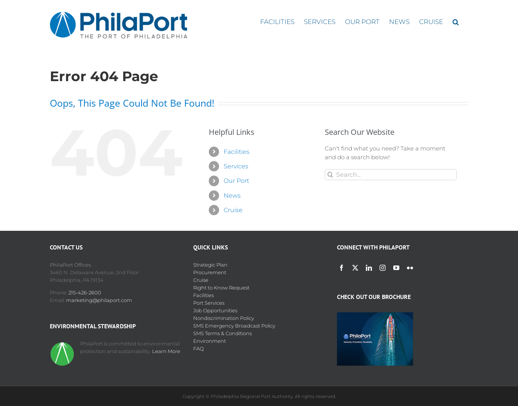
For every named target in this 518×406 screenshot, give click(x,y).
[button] (456, 22)
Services (236, 166)
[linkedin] (369, 268)
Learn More (166, 351)
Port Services (208, 303)
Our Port (236, 180)
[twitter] (355, 268)
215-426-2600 (84, 292)
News (232, 195)
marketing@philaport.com (99, 300)
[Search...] (391, 174)
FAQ (198, 348)
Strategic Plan (210, 265)
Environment (209, 341)
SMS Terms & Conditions (222, 333)
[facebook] (341, 268)
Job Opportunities (215, 310)
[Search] (330, 174)
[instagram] (383, 268)
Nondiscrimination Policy (223, 318)
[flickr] (410, 268)
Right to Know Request (221, 288)
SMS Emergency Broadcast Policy (234, 326)
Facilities (236, 151)
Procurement (209, 272)
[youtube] (396, 268)
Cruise (233, 210)
